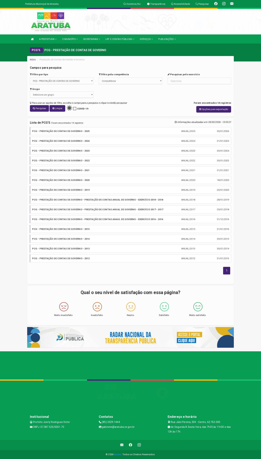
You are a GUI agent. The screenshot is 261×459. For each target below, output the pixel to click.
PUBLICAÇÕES (167, 39)
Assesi (117, 454)
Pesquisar (39, 108)
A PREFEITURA (48, 39)
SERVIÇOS (146, 39)
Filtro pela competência (114, 74)
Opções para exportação (213, 109)
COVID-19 (82, 108)
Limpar (57, 108)
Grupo (35, 89)
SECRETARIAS (91, 39)
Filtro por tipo (39, 74)
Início (33, 59)
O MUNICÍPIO (70, 39)
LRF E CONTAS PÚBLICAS (119, 39)
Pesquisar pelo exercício (184, 74)
